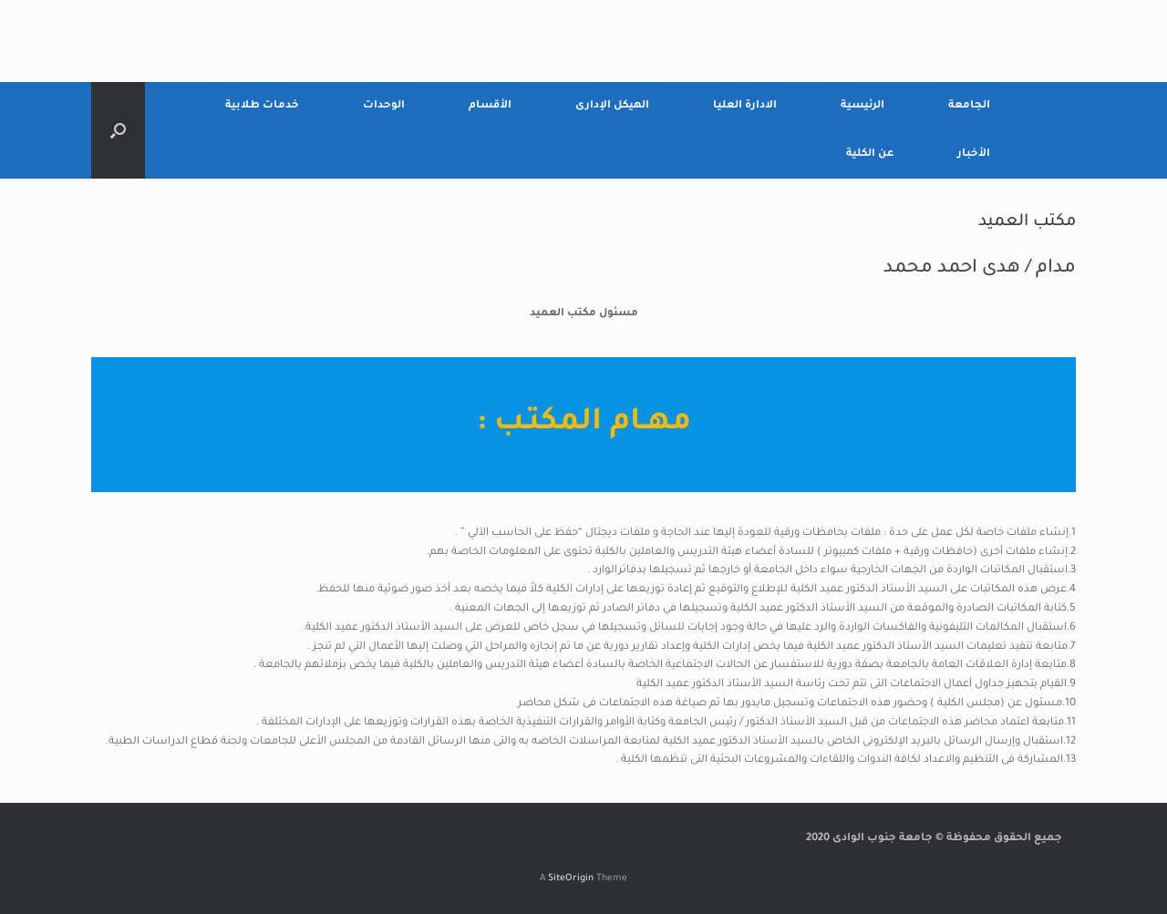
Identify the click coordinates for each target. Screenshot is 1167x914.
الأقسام (490, 106)
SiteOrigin (571, 879)
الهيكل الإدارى (612, 106)
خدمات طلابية (262, 106)
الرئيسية (862, 106)
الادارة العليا (745, 106)
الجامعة (969, 106)
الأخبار (973, 154)
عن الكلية (869, 154)
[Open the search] (118, 130)
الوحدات (384, 106)
